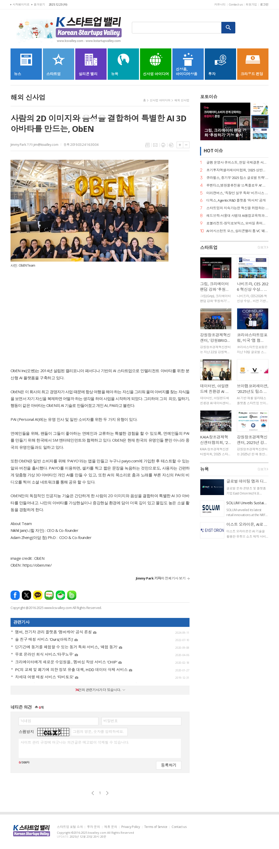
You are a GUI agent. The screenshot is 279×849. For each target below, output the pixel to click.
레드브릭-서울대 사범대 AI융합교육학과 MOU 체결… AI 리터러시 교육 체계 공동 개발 (237, 215)
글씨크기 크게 (180, 145)
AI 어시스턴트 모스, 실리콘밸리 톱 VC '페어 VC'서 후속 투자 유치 (237, 231)
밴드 (71, 595)
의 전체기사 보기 (161, 578)
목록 (147, 145)
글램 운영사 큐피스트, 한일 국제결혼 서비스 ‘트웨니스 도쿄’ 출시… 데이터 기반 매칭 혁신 (237, 162)
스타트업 (208, 247)
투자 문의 (93, 827)
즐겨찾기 (39, 4)
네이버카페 (60, 595)
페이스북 (15, 595)
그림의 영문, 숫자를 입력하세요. (98, 731)
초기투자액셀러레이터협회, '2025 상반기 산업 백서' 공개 (237, 170)
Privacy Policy (130, 827)
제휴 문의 (110, 827)
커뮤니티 (220, 4)
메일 (155, 145)
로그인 (264, 4)
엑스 (26, 595)
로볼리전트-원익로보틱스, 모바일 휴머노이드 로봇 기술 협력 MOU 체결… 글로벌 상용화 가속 (237, 223)
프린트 (163, 145)
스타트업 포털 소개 (70, 827)
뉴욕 (204, 469)
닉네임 (26, 721)
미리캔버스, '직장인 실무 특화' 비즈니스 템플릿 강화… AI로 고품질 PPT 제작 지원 (237, 193)
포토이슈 (208, 97)
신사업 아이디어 (160, 100)
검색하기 (228, 27)
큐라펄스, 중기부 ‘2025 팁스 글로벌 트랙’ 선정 (237, 178)
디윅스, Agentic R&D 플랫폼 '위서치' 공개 (236, 200)
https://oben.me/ (37, 565)
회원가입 (251, 4)
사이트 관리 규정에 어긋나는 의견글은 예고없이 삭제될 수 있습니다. (75, 742)
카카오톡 (37, 595)
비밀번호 (110, 721)
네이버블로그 (49, 595)
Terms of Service (155, 827)
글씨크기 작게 (186, 145)
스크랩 (171, 145)
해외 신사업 (181, 100)
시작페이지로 (21, 4)
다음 (107, 793)
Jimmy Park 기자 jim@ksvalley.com (34, 144)
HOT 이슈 (213, 151)
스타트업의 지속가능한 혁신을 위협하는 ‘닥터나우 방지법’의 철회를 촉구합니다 (237, 208)
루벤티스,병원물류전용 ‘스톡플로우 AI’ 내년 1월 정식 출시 (237, 185)
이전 (93, 793)
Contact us (236, 4)
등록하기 (168, 765)
